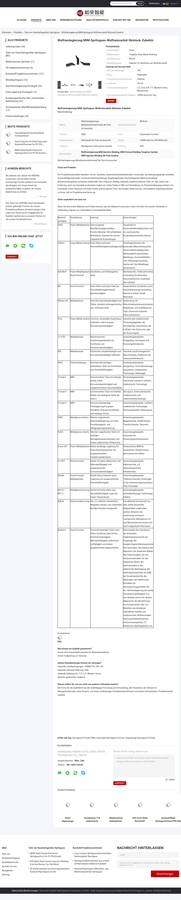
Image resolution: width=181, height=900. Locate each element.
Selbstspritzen (13, 46)
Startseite (6, 32)
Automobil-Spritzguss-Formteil (110, 738)
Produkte (36, 20)
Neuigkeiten (141, 20)
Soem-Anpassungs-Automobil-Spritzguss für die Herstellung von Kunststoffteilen (68, 819)
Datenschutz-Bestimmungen (25, 890)
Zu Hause (22, 20)
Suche (139, 4)
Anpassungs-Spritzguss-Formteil (140, 738)
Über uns (51, 20)
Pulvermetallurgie (15, 116)
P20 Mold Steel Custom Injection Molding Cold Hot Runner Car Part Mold (49, 862)
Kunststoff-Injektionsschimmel (22, 73)
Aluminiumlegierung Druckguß (21, 86)
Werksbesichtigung (71, 20)
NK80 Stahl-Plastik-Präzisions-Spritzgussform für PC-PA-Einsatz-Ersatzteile (30, 153)
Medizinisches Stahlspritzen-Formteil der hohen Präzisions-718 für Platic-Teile (116, 819)
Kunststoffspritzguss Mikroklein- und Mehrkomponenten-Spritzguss (91, 870)
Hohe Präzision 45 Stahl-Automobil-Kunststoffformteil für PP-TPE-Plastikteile (31, 144)
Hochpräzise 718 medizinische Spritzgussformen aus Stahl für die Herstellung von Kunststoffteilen (92, 819)
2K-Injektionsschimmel (18, 67)
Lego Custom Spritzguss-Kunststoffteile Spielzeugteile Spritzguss (92, 855)
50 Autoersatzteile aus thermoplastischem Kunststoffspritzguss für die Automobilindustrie (49, 871)
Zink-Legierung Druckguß (19, 92)
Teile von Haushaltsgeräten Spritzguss (41, 32)
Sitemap (6, 874)
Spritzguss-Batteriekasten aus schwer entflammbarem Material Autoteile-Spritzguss (91, 863)
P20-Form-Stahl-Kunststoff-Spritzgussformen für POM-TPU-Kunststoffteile (140, 819)
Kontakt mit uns (122, 20)
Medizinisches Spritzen (18, 61)
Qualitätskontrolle (97, 20)
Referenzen (154, 3)
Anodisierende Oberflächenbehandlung (26, 107)
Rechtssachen (161, 20)
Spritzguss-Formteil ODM (83, 738)
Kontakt (111, 101)
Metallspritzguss (14, 79)
